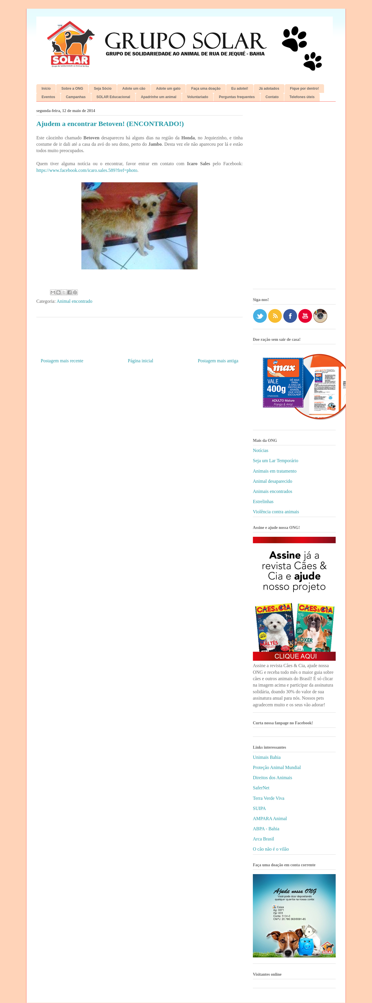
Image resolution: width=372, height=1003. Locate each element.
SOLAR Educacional (113, 97)
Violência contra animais (276, 511)
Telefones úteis (301, 97)
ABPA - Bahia (266, 828)
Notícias (260, 450)
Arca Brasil (263, 838)
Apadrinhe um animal (158, 97)
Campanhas (76, 97)
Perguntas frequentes (237, 97)
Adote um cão (133, 89)
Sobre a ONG (72, 89)
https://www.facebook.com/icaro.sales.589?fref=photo (86, 170)
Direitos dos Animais (272, 777)
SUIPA (259, 808)
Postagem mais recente (62, 360)
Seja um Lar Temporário (275, 460)
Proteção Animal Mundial (277, 767)
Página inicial (140, 360)
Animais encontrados (272, 491)
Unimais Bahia (267, 757)
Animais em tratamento (274, 471)
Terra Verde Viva (268, 798)
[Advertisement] (294, 197)
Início (46, 89)
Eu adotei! (239, 89)
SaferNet (261, 787)
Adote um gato (168, 89)
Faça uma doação (206, 89)
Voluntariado (197, 97)
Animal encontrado (74, 301)
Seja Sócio (103, 89)
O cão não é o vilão (271, 849)
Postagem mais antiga (218, 360)
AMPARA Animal (270, 818)
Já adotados (269, 89)
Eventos (48, 97)
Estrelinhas (263, 501)
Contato (272, 97)
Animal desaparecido (272, 481)
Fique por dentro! (304, 89)
